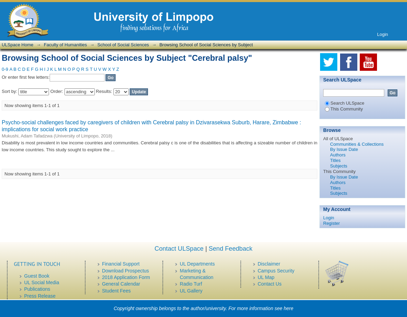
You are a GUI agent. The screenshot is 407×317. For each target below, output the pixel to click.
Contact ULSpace (179, 248)
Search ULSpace (344, 103)
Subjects (338, 166)
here (289, 308)
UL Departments (197, 264)
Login (382, 34)
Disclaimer (269, 264)
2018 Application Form (126, 277)
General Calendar (121, 284)
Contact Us (269, 284)
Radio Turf (191, 284)
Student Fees (116, 291)
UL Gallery (191, 291)
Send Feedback (230, 248)
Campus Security (276, 270)
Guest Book (36, 276)
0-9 (5, 69)
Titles (335, 160)
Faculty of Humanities (65, 44)
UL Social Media (41, 282)
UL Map (266, 277)
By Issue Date (344, 149)
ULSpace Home (17, 44)
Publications (37, 289)
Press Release (40, 296)
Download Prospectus (125, 270)
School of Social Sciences (123, 44)
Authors (338, 154)
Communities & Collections (357, 144)
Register (331, 223)
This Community (344, 109)
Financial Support (121, 264)
